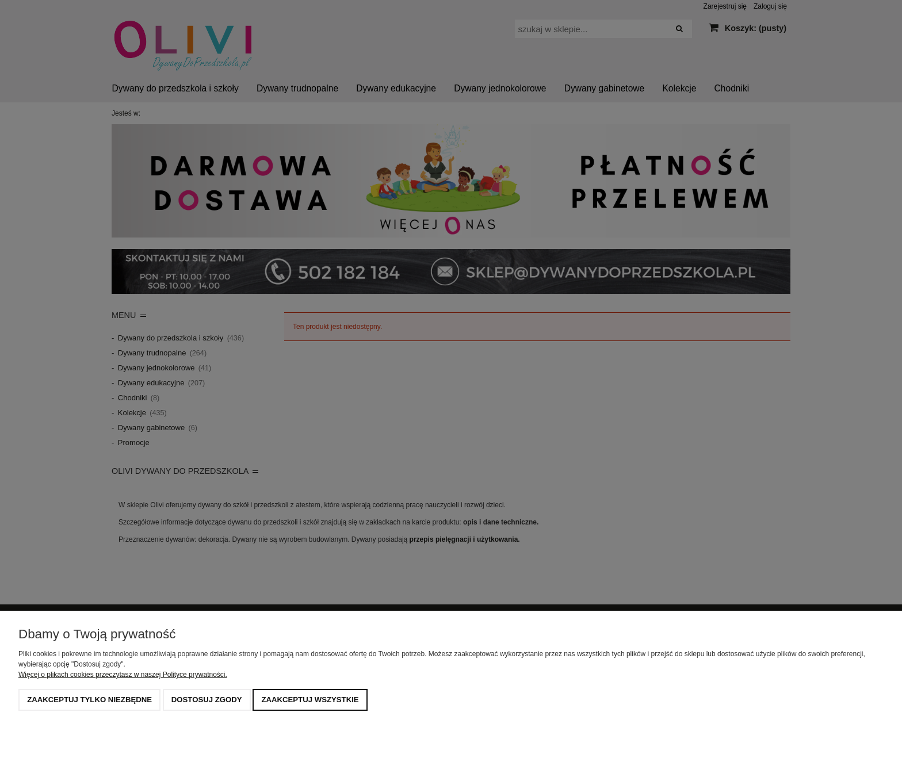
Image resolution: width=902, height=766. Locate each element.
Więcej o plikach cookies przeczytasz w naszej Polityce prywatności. (122, 675)
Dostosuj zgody (206, 699)
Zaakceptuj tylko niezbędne (89, 699)
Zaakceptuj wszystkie (309, 699)
